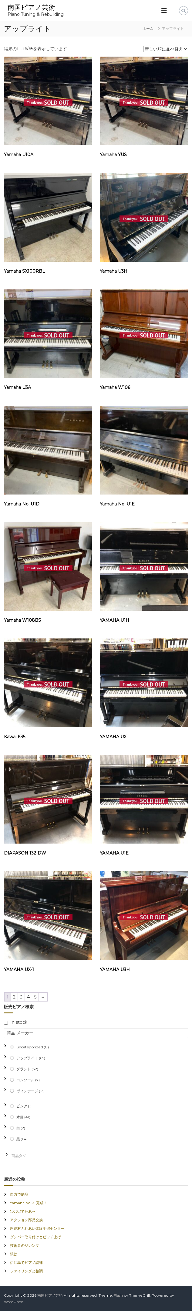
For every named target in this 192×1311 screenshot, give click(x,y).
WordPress (13, 1301)
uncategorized (32, 1047)
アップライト (30, 1058)
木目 (23, 1117)
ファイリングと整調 (26, 1271)
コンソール (28, 1080)
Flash (118, 1295)
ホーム (148, 28)
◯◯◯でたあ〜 (22, 1211)
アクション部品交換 (26, 1220)
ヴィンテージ (30, 1091)
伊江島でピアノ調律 (26, 1262)
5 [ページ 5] (35, 997)
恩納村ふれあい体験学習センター (37, 1228)
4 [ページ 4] (28, 997)
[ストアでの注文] (165, 49)
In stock (18, 1022)
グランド (27, 1069)
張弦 (13, 1254)
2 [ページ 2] (14, 997)
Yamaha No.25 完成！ (28, 1203)
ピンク (24, 1106)
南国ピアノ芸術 (31, 7)
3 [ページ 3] (21, 997)
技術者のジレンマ (24, 1245)
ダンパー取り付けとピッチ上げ (35, 1237)
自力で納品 (19, 1194)
